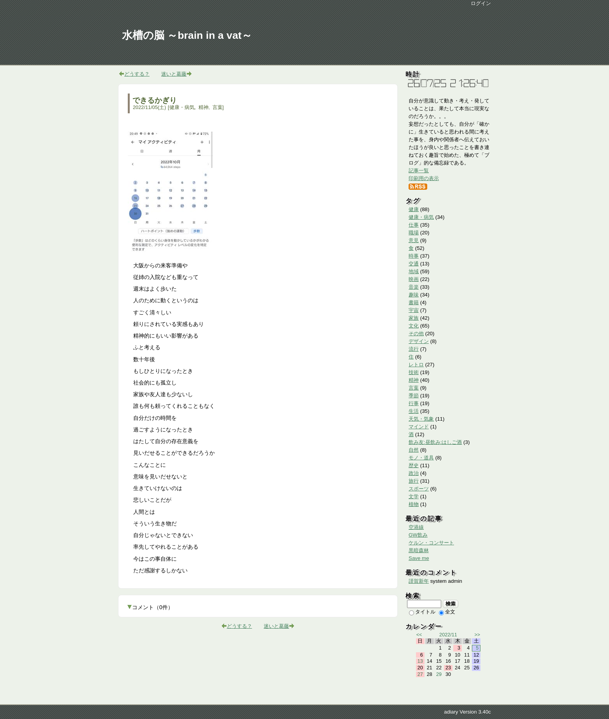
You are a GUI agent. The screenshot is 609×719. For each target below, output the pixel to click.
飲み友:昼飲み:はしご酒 (435, 442)
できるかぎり (154, 100)
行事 (414, 403)
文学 (414, 496)
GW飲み (418, 535)
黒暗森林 (419, 550)
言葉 (217, 107)
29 (439, 674)
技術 (414, 372)
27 (420, 674)
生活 (414, 411)
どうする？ (137, 74)
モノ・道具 (421, 458)
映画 (414, 279)
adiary (451, 712)
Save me (419, 558)
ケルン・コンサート (431, 543)
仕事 (414, 225)
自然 (414, 450)
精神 (203, 107)
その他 (416, 333)
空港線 (416, 527)
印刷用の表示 (424, 178)
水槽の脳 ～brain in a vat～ (187, 35)
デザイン (419, 341)
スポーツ (419, 489)
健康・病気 (182, 107)
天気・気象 (421, 419)
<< (419, 635)
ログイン (481, 3)
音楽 (414, 287)
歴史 (414, 465)
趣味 (414, 295)
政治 (414, 473)
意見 (414, 240)
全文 (447, 612)
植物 (414, 504)
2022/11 (448, 635)
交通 (414, 264)
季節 (414, 395)
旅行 (414, 481)
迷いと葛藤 (173, 74)
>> (477, 635)
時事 (414, 256)
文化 (414, 326)
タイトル (422, 612)
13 (420, 661)
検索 (450, 603)
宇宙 (414, 310)
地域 (414, 271)
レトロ (416, 364)
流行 (414, 349)
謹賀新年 (419, 581)
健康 (414, 209)
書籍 (414, 302)
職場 (414, 233)
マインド (419, 427)
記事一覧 (419, 170)
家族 (414, 318)
